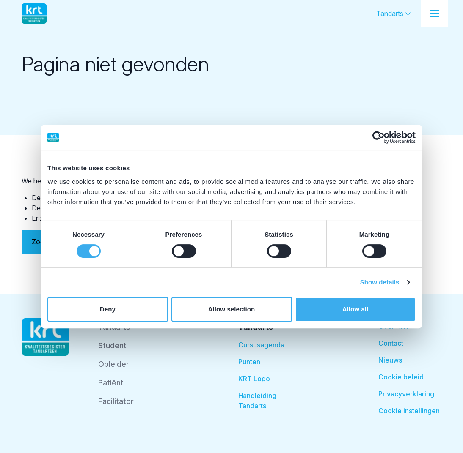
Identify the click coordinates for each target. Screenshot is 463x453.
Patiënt (111, 382)
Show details (380, 282)
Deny (108, 309)
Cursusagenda (261, 345)
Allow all (355, 309)
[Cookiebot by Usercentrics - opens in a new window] (379, 137)
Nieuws (390, 360)
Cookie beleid (401, 377)
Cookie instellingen (409, 411)
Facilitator (116, 401)
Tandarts (393, 13)
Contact (390, 343)
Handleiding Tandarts (257, 400)
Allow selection (231, 309)
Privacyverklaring (406, 394)
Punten (249, 361)
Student (112, 345)
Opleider (113, 364)
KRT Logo (254, 378)
